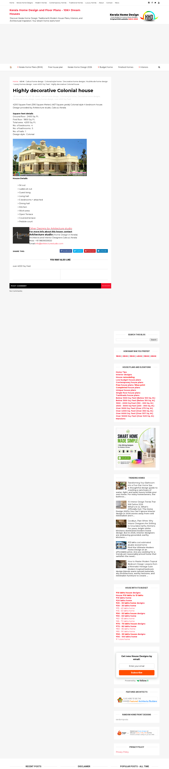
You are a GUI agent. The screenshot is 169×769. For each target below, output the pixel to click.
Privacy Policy (122, 498)
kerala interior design (71, 633)
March (15, 595)
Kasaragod (15, 650)
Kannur (13, 648)
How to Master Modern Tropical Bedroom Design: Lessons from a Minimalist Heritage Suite (142, 310)
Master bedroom (69, 705)
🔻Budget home (105, 67)
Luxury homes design (29, 84)
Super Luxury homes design (74, 624)
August (16, 577)
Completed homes (70, 636)
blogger (104, 286)
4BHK (22, 81)
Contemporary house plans (129, 128)
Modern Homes (41, 3)
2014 (15, 614)
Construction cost (69, 652)
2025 (15, 530)
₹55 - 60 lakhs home (126, 362)
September (18, 573)
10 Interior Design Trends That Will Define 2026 (141, 248)
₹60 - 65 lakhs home (125, 364)
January (16, 602)
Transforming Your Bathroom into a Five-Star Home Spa (140, 229)
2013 (15, 617)
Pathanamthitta (18, 666)
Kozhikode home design (24, 99)
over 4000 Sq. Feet (48, 84)
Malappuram (16, 661)
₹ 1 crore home (123, 385)
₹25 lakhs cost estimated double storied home (138, 289)
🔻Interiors (143, 67)
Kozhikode (15, 658)
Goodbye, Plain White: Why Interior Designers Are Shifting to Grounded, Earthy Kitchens (141, 269)
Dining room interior (70, 677)
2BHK (125, 102)
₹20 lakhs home (124, 346)
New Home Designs (70, 617)
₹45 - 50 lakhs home (125, 356)
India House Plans (69, 577)
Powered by (136, 426)
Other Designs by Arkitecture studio (51, 228)
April (14, 591)
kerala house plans (70, 727)
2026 (15, 527)
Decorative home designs (74, 81)
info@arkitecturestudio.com (50, 243)
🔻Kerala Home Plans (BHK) (30, 67)
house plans (128, 133)
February (16, 598)
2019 (15, 552)
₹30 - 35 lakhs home (126, 351)
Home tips (65, 730)
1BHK (118, 102)
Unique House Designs (72, 649)
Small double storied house (74, 611)
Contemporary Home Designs (75, 567)
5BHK (146, 102)
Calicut (25, 658)
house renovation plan (72, 712)
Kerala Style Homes (70, 608)
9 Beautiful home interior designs (138, 539)
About (101, 3)
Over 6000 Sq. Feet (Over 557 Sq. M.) (134, 159)
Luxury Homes (91, 3)
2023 (15, 537)
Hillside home (67, 734)
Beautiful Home (68, 583)
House (125, 123)
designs (124, 120)
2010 (15, 628)
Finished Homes (125, 67)
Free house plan (55, 67)
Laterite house (68, 715)
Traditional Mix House (71, 724)
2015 (15, 610)
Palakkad (14, 663)
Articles (64, 643)
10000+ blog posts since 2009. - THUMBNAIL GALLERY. (31, 765)
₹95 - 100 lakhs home (126, 382)
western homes (68, 699)
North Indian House (70, 690)
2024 (15, 534)
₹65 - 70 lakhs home (125, 367)
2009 (15, 631)
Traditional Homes (76, 3)
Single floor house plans (128, 138)
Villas (63, 598)
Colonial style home (53, 81)
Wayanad (14, 674)
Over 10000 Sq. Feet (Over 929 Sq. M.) (135, 162)
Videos (64, 661)
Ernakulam (15, 643)
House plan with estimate (73, 674)
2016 (15, 606)
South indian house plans (73, 630)
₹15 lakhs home (123, 344)
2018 (15, 555)
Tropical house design (72, 680)
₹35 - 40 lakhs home (125, 354)
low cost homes (68, 693)
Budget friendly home (71, 639)
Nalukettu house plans (72, 740)
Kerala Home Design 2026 (80, 67)
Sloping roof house (70, 573)
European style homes (72, 696)
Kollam (13, 653)
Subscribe (136, 418)
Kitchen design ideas (71, 683)
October (16, 569)
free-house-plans (69, 602)
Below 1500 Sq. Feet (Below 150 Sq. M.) (135, 146)
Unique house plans (126, 136)
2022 (15, 541)
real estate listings (135, 639)
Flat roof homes (68, 570)
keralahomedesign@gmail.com (129, 694)
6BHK (153, 102)
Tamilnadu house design (73, 668)
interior (64, 592)
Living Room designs (71, 646)
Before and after (69, 752)
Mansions (120, 164)
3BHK (132, 102)
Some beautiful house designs (137, 549)
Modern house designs (72, 564)
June (14, 584)
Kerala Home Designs (25, 3)
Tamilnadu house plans (127, 141)
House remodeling (70, 718)
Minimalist (65, 702)
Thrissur (14, 671)
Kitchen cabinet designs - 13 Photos (139, 592)
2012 (15, 621)
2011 (15, 624)
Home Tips (121, 118)
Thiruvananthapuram (20, 669)
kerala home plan (69, 580)
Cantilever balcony (70, 746)
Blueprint (65, 743)
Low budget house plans (128, 125)
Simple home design (71, 686)
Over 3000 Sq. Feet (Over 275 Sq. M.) (134, 154)
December (17, 562)
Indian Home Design (70, 627)
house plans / (130, 131)
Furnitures (66, 737)
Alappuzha (15, 640)
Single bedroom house (72, 755)
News (117, 3)
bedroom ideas (68, 664)
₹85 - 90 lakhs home (125, 377)
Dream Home (67, 721)
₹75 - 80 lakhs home (126, 372)
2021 (15, 545)
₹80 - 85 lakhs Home (125, 375)
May (14, 587)
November (17, 566)
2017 (15, 559)
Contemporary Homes (58, 3)
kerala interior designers (73, 708)
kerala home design (70, 561)
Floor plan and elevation (72, 614)
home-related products (135, 626)
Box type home (68, 595)
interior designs (137, 624)
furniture (150, 624)
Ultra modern (67, 658)
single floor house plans (72, 655)
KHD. (64, 765)
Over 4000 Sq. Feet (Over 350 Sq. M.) (134, 157)
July (14, 580)
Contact (110, 3)
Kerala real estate (69, 749)
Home (12, 3)
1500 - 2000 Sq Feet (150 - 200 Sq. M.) (134, 149)
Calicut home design (35, 81)
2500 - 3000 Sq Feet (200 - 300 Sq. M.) (135, 151)
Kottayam (15, 656)
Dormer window (68, 671)
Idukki (13, 645)
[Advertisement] (84, 43)
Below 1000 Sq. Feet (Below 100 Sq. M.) (135, 144)
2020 (15, 548)
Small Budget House (71, 589)
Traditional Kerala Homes (73, 621)
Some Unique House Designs (136, 560)
